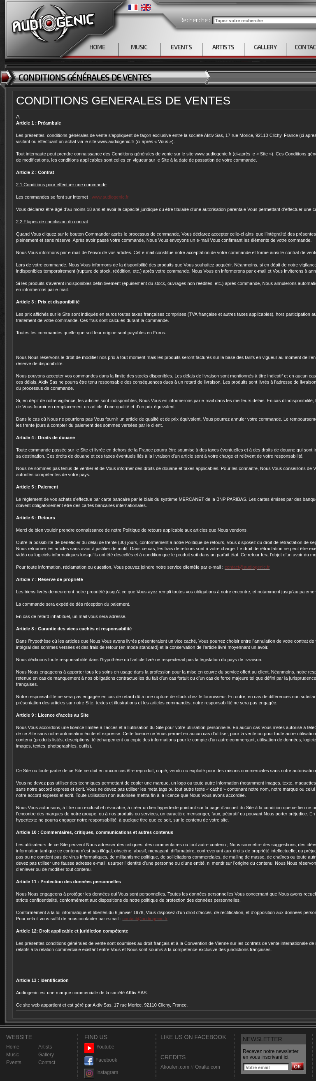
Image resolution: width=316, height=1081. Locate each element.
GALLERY (265, 47)
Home (12, 1047)
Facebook (100, 1060)
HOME (97, 47)
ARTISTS (223, 47)
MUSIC (139, 47)
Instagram (101, 1072)
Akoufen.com (174, 1067)
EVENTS (181, 47)
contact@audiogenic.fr (247, 567)
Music (12, 1055)
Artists (45, 1047)
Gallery (46, 1055)
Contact (46, 1062)
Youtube (99, 1047)
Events (13, 1062)
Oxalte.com (207, 1067)
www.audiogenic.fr (110, 196)
